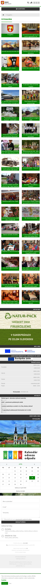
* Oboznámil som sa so (16, 519)
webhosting (11, 564)
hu (36, 2)
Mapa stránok (16, 548)
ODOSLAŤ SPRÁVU (20, 522)
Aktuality (37, 395)
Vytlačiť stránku (24, 548)
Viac (10, 583)
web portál (29, 562)
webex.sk (23, 558)
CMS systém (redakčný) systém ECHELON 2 (18, 562)
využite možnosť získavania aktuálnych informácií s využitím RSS (20, 545)
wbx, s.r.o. (17, 564)
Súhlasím (4, 583)
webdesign (18, 558)
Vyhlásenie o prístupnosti (17, 550)
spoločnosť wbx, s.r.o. (20, 565)
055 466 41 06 (24, 392)
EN (38, 2)
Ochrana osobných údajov (20, 552)
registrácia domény (27, 564)
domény (21, 564)
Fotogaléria (9, 15)
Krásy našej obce (35, 416)
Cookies (3, 580)
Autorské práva (26, 550)
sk (34, 2)
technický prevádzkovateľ (20, 556)
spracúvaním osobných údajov (24, 519)
